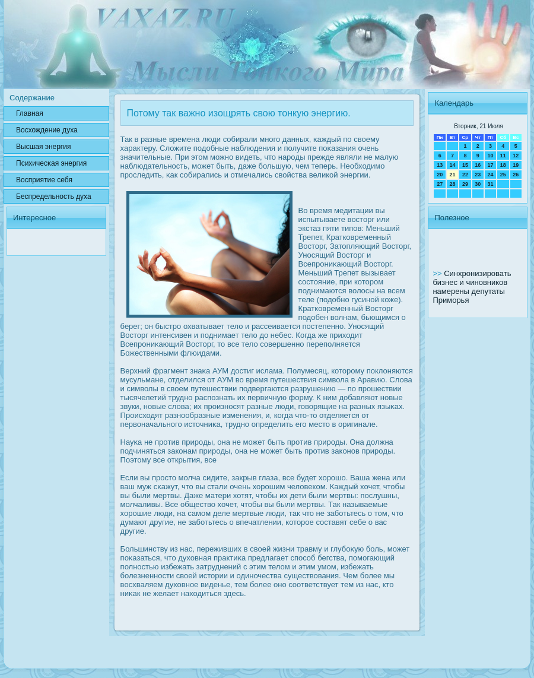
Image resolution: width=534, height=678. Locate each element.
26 (516, 175)
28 (453, 184)
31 (490, 184)
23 (478, 175)
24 (490, 175)
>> (438, 273)
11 (503, 156)
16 (478, 165)
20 (440, 175)
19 (516, 165)
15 (465, 165)
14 (453, 165)
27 (440, 184)
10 (490, 156)
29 (465, 184)
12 (516, 156)
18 (503, 165)
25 (503, 175)
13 (440, 165)
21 (453, 175)
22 (465, 175)
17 (490, 165)
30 (478, 184)
